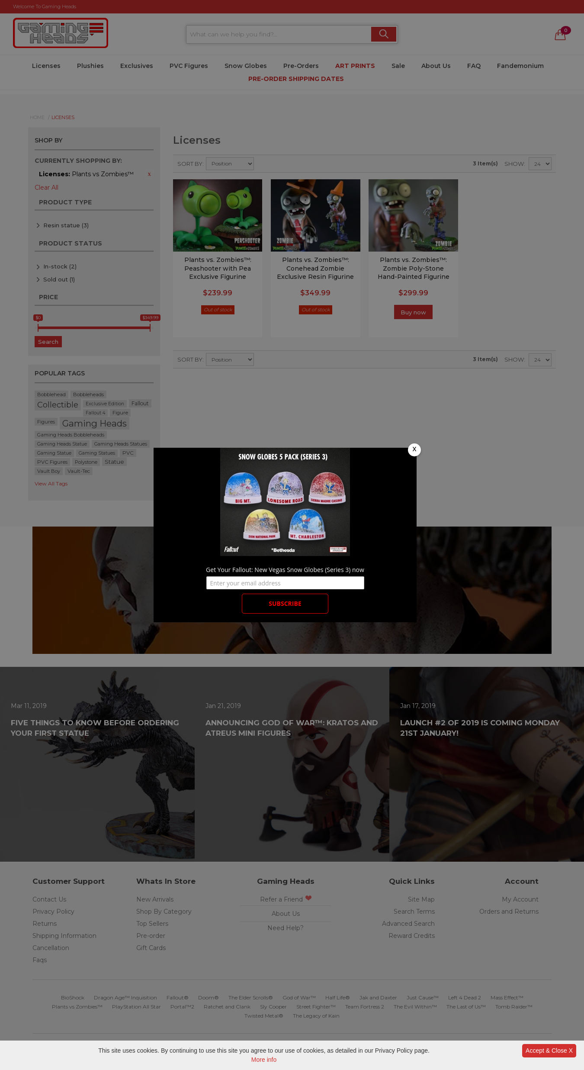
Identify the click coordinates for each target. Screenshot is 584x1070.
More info (263, 1059)
